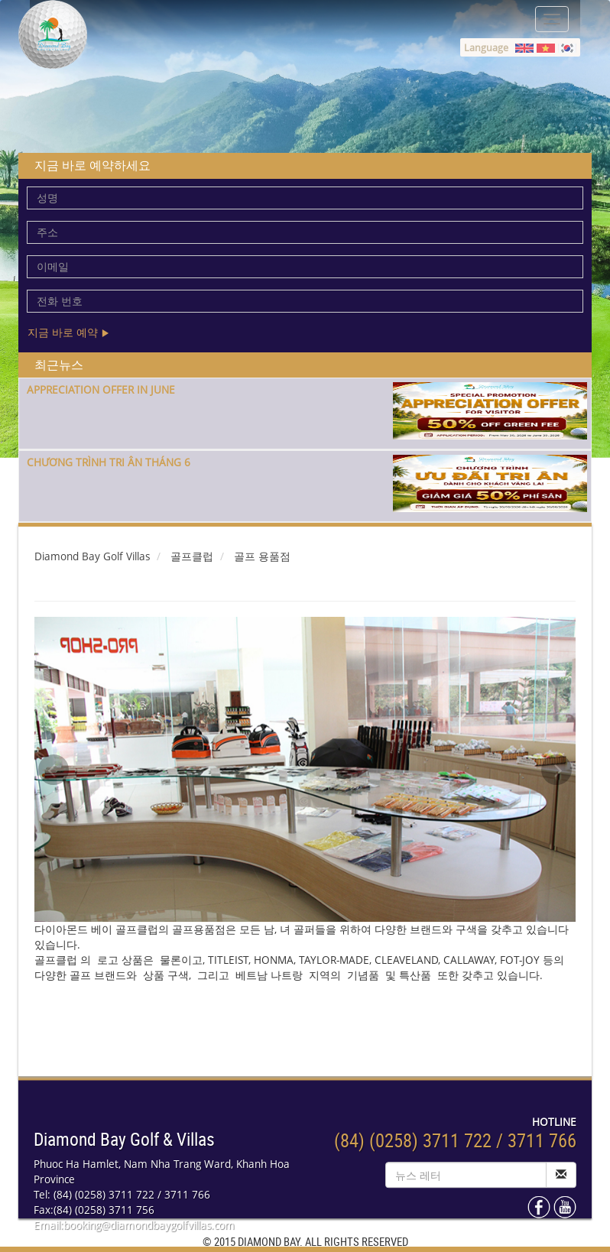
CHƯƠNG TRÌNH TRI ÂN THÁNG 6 (108, 462)
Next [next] (556, 769)
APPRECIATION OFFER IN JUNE (101, 389)
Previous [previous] (53, 769)
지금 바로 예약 (68, 332)
